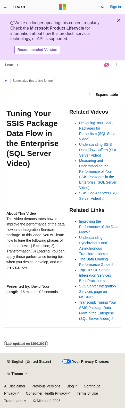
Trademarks (13, 401)
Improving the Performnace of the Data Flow (99, 226)
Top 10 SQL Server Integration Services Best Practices (95, 275)
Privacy (10, 393)
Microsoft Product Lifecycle (57, 28)
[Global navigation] (5, 7)
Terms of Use (87, 393)
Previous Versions (45, 386)
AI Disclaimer (14, 386)
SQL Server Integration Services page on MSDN (97, 291)
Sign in (115, 7)
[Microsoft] (62, 7)
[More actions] (116, 65)
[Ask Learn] (107, 65)
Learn (9, 65)
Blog (70, 386)
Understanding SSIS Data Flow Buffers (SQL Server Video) (98, 149)
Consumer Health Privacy (46, 393)
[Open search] (102, 7)
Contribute (92, 386)
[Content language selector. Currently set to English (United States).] (29, 362)
